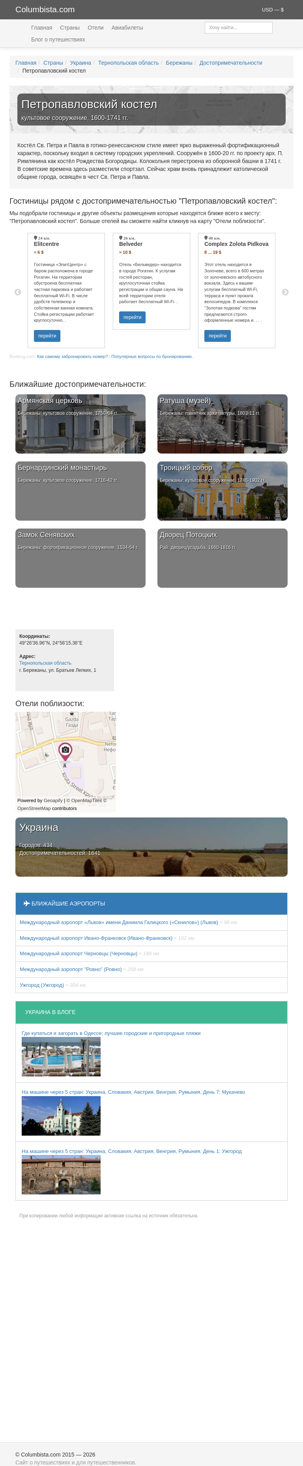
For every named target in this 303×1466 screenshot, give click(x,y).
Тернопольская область (128, 63)
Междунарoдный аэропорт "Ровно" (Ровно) (82, 969)
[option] (66, 290)
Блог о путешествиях (58, 39)
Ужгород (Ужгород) (53, 985)
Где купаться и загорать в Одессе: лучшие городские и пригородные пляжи (111, 1053)
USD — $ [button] (273, 10)
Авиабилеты (127, 27)
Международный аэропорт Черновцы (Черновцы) (90, 953)
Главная (41, 27)
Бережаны (179, 63)
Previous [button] (18, 292)
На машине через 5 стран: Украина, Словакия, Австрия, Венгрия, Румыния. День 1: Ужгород (132, 1171)
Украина (80, 63)
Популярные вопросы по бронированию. (152, 356)
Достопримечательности (231, 63)
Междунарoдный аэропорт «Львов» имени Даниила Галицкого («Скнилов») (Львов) (129, 922)
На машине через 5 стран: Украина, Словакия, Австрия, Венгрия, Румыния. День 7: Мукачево (133, 1112)
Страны (70, 27)
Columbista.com (45, 9)
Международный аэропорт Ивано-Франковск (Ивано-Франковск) (107, 938)
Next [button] (285, 292)
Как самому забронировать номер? (72, 356)
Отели (95, 27)
